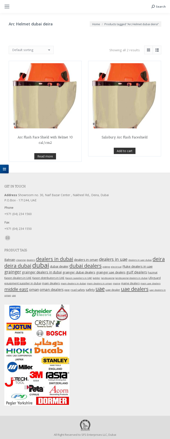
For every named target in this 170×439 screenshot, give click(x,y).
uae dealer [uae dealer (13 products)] (113, 290)
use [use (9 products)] (14, 295)
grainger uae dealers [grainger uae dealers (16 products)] (110, 272)
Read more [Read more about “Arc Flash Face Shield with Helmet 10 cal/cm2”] (45, 179)
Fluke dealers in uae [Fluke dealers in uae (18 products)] (137, 266)
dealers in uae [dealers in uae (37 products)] (113, 259)
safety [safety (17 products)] (90, 289)
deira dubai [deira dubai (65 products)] (17, 265)
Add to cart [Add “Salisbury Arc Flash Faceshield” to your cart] (124, 184)
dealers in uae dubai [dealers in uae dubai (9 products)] (140, 260)
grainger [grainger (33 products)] (12, 272)
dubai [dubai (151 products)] (40, 265)
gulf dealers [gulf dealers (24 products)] (136, 272)
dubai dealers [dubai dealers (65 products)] (85, 265)
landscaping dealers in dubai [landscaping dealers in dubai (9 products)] (131, 278)
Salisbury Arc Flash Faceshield (125, 171)
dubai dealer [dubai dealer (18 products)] (59, 266)
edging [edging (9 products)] (106, 266)
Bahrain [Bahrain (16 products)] (9, 260)
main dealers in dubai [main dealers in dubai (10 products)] (73, 283)
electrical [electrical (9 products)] (116, 266)
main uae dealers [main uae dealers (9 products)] (150, 283)
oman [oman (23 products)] (34, 289)
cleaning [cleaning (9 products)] (21, 260)
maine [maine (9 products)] (116, 283)
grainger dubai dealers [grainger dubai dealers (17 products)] (79, 272)
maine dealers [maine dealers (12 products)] (130, 283)
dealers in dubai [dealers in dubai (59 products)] (54, 258)
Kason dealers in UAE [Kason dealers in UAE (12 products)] (17, 278)
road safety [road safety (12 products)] (78, 290)
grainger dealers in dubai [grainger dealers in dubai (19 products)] (42, 272)
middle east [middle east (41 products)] (16, 289)
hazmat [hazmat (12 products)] (152, 272)
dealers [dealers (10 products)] (30, 260)
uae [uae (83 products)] (100, 288)
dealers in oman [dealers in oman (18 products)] (86, 259)
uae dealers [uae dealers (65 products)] (135, 288)
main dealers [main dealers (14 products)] (51, 283)
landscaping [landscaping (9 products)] (107, 278)
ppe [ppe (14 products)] (67, 290)
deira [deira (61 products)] (159, 258)
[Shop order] (31, 50)
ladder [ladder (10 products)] (96, 278)
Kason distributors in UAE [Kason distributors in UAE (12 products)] (48, 278)
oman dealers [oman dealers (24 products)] (52, 289)
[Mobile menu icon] (7, 6)
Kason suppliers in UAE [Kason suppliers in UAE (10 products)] (78, 278)
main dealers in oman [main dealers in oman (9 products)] (99, 283)
